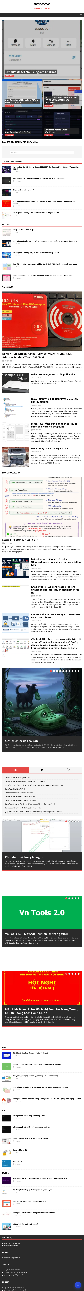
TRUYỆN (15, 1280)
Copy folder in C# (20, 1137)
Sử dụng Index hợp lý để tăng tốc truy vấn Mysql (32, 1177)
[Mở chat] (78, 1285)
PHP (4, 1035)
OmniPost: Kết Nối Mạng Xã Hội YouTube (20, 784)
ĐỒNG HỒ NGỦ (13, 1263)
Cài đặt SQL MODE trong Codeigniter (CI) (29, 1189)
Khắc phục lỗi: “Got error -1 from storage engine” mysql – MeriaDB (40, 1166)
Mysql (5, 1160)
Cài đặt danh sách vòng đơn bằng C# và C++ (31, 1103)
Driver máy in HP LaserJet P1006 (49, 448)
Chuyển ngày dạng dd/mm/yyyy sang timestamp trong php (37, 1063)
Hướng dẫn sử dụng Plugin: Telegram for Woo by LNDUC (36, 253)
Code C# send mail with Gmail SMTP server (30, 1126)
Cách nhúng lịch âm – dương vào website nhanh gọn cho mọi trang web (42, 275)
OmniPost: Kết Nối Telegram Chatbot (31, 72)
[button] (80, 15)
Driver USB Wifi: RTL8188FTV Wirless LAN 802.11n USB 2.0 (54, 400)
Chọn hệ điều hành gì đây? (23, 190)
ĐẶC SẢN (14, 1275)
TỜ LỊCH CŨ (15, 1260)
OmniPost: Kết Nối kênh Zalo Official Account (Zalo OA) (21, 101)
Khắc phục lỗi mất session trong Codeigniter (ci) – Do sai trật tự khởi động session (47, 1086)
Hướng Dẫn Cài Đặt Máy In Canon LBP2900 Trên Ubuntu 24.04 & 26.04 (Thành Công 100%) (46, 168)
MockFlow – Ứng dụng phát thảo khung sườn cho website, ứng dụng (54, 425)
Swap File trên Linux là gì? (23, 230)
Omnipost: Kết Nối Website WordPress (57, 131)
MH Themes (57, 1289)
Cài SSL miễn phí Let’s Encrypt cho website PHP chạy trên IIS (55, 616)
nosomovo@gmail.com (12, 1245)
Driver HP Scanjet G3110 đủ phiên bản (53, 374)
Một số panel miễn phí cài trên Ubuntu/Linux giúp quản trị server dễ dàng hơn (45, 241)
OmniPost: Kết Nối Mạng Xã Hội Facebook (20, 788)
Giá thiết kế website (11, 1233)
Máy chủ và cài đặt (11, 473)
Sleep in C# (17, 1149)
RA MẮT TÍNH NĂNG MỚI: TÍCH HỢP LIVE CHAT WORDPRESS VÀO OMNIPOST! (61, 100)
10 (78, 671)
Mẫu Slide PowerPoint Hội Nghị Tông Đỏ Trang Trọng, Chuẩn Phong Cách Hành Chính (45, 202)
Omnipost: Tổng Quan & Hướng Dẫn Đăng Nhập (23, 795)
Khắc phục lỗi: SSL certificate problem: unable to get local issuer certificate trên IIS (55, 589)
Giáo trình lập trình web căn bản (26, 1212)
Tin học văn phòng (12, 161)
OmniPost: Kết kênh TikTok (17, 132)
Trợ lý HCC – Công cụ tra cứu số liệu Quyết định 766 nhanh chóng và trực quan (45, 264)
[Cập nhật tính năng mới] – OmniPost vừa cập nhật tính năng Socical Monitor (33, 799)
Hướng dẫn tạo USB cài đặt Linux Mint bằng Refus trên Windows (39, 178)
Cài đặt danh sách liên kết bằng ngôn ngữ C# (31, 1115)
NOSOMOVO (15, 1278)
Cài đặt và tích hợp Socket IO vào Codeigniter (31, 1040)
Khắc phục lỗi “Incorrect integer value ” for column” (34, 1200)
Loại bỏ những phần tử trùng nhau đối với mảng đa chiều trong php (40, 1075)
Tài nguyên (8, 287)
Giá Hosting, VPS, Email (12, 1231)
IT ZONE (6, 224)
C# (3, 1098)
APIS (12, 1258)
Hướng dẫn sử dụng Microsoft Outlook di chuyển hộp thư (36, 213)
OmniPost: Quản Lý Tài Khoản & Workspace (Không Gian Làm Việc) (30, 791)
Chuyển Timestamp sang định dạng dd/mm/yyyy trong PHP (37, 1052)
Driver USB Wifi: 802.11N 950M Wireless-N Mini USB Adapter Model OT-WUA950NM (37, 355)
